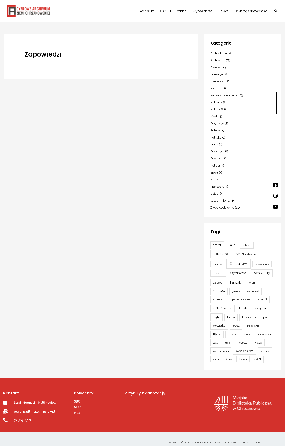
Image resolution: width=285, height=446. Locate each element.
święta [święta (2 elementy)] (243, 355)
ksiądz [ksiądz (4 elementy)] (243, 305)
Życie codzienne (222, 204)
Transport (217, 183)
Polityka (215, 136)
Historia (215, 88)
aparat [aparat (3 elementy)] (217, 241)
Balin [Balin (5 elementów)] (231, 241)
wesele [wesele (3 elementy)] (242, 339)
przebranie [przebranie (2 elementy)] (252, 322)
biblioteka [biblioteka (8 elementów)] (220, 250)
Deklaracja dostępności (251, 11)
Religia (215, 163)
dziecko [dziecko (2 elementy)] (217, 279)
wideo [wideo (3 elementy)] (258, 339)
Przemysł (217, 149)
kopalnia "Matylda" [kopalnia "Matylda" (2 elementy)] (240, 296)
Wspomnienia (220, 197)
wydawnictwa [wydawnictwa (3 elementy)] (244, 347)
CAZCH (165, 11)
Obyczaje (217, 122)
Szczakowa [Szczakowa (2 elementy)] (264, 331)
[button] (276, 11)
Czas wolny (218, 67)
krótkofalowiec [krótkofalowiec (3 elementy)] (222, 305)
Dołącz (223, 11)
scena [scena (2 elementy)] (246, 331)
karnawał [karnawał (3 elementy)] (253, 287)
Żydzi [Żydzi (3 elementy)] (257, 355)
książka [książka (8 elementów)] (260, 305)
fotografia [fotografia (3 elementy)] (219, 287)
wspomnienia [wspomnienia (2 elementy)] (221, 347)
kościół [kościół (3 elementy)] (262, 296)
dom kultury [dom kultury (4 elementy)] (262, 269)
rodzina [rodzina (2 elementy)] (232, 331)
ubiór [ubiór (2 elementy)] (228, 339)
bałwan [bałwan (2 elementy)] (246, 241)
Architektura (218, 53)
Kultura (215, 108)
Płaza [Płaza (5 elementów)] (217, 331)
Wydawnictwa (202, 11)
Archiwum (147, 11)
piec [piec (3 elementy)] (265, 314)
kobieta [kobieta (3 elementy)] (217, 296)
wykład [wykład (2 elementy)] (264, 347)
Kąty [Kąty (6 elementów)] (216, 314)
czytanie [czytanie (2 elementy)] (218, 269)
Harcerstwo (218, 81)
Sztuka (215, 177)
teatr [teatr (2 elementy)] (215, 339)
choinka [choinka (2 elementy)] (217, 260)
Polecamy (217, 129)
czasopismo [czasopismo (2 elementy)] (262, 260)
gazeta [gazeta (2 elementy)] (236, 287)
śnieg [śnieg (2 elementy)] (229, 355)
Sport (214, 170)
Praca (214, 142)
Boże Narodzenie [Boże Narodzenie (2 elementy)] (245, 250)
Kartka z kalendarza (224, 95)
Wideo (181, 11)
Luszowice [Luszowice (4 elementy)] (249, 314)
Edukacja (216, 74)
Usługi (214, 190)
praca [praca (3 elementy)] (236, 322)
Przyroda (216, 156)
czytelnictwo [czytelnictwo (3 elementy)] (238, 269)
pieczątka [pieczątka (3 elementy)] (219, 322)
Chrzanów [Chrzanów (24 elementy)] (238, 260)
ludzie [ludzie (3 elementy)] (231, 314)
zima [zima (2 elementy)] (216, 355)
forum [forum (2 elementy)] (252, 279)
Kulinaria (216, 101)
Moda (214, 115)
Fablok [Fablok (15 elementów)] (235, 279)
